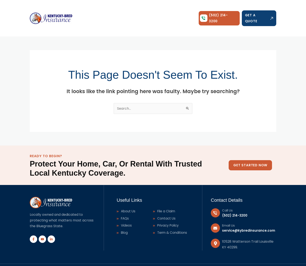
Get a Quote (259, 10)
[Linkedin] (51, 224)
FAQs (125, 204)
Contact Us (166, 204)
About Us (128, 196)
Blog (163, 10)
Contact (180, 10)
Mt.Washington (265, 257)
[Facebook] (33, 224)
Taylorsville (185, 257)
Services (112, 10)
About (132, 10)
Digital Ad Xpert (124, 257)
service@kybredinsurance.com (248, 215)
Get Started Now (250, 150)
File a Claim (166, 196)
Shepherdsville (213, 257)
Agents (148, 10)
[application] (119, 10)
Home (92, 10)
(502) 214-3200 (234, 200)
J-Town (238, 257)
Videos (126, 211)
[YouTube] (42, 224)
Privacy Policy (168, 211)
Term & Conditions (172, 218)
